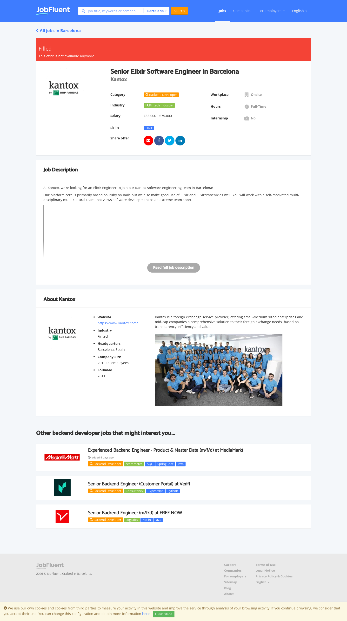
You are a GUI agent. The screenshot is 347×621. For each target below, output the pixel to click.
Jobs (222, 10)
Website (104, 317)
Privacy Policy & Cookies (274, 576)
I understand (163, 614)
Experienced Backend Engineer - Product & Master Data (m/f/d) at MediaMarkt (165, 450)
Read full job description (173, 267)
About (229, 594)
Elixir (149, 128)
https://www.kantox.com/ (118, 323)
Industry (105, 330)
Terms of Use (265, 565)
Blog (227, 588)
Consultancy (134, 491)
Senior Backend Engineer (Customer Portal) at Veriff (139, 484)
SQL (150, 464)
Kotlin (146, 520)
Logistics (132, 520)
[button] (155, 10)
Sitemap (230, 582)
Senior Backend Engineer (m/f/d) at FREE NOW (135, 513)
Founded (105, 370)
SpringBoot (165, 464)
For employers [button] (272, 10)
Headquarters (109, 343)
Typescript (155, 491)
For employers (235, 576)
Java (181, 464)
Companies (242, 10)
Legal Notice (265, 571)
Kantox (67, 299)
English (299, 10)
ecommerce (134, 464)
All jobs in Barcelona (58, 30)
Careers (230, 565)
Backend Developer (105, 464)
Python (172, 491)
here (146, 613)
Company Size (109, 356)
